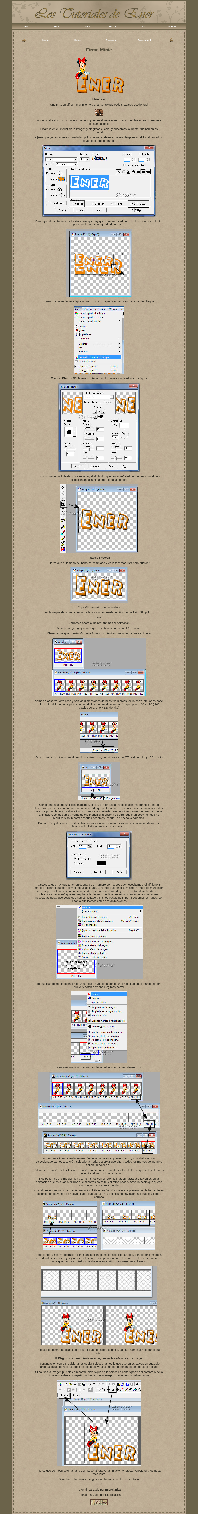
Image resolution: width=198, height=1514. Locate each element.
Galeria (55, 26)
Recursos (113, 26)
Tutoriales (84, 26)
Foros (142, 26)
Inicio (26, 26)
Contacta (171, 26)
